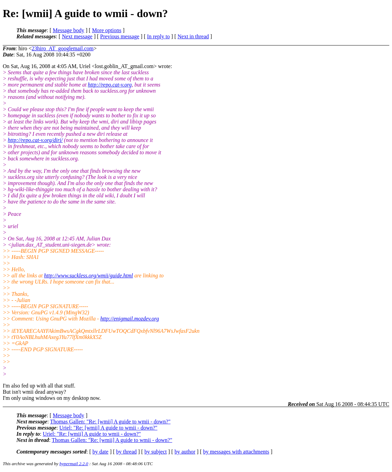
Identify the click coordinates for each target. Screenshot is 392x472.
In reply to (158, 36)
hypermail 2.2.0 (74, 463)
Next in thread (193, 36)
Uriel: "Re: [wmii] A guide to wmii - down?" (108, 428)
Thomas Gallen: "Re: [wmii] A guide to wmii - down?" (110, 421)
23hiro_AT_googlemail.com (63, 48)
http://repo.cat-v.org (110, 85)
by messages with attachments (236, 452)
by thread (126, 452)
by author (184, 452)
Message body (68, 30)
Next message (77, 36)
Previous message (119, 36)
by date (100, 452)
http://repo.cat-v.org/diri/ (35, 140)
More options (106, 30)
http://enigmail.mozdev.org (129, 319)
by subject (155, 452)
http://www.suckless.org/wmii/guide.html (88, 275)
